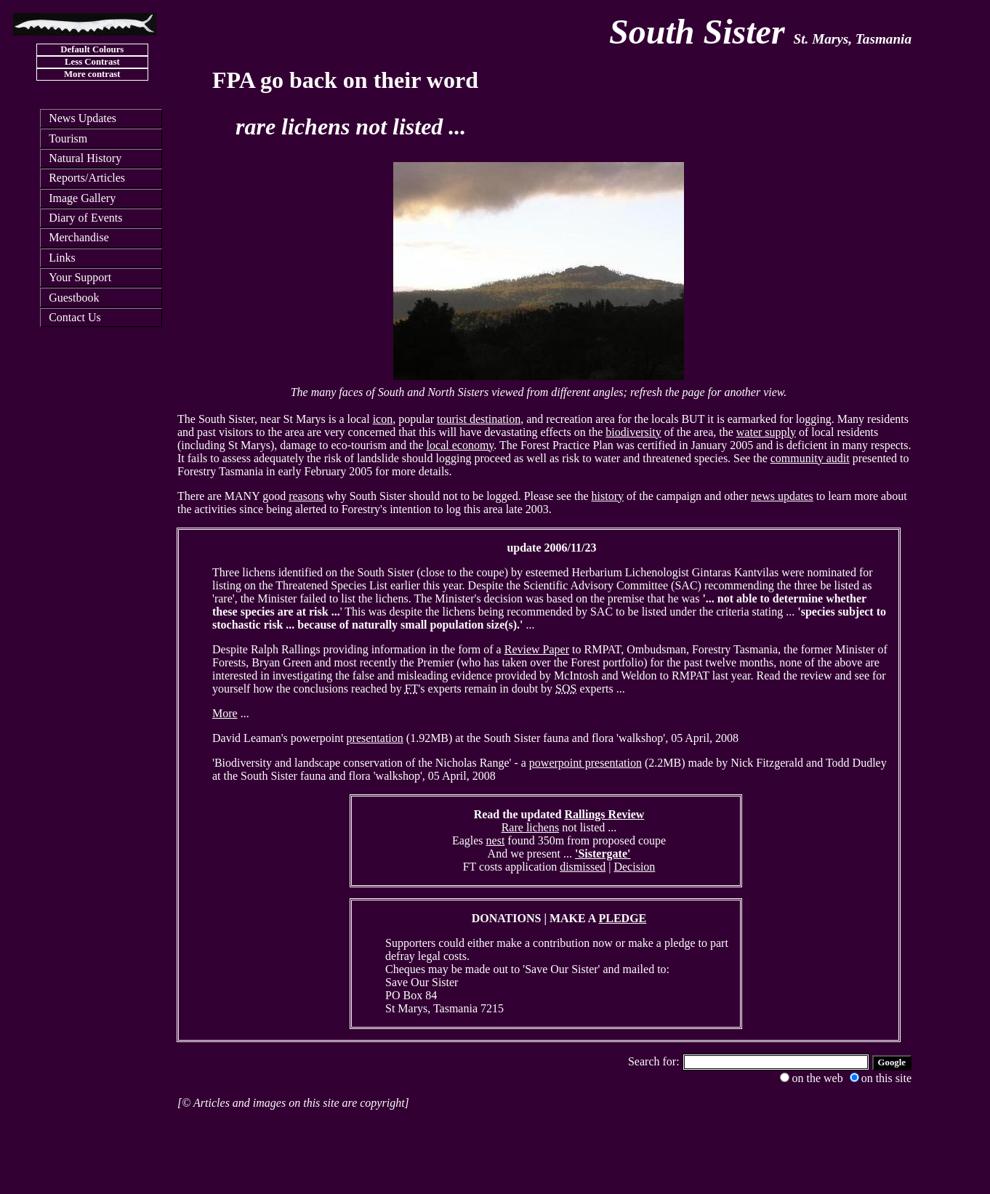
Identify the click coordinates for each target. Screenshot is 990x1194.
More (225, 713)
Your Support (80, 277)
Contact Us (75, 317)
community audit (810, 458)
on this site (880, 1078)
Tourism (68, 138)
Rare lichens (531, 827)
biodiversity (633, 432)
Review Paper (536, 649)
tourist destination (478, 419)
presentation (375, 738)
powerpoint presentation (585, 763)
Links (62, 257)
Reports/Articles (87, 178)
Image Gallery (82, 198)
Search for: (655, 1061)
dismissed (582, 866)
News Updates (82, 118)
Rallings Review (605, 814)
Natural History (85, 158)
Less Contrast (92, 62)
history (608, 496)
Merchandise (79, 237)
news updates (782, 496)
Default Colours (92, 49)
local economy (460, 445)
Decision (634, 866)
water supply (766, 432)
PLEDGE (623, 918)
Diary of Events (85, 217)
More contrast (92, 74)
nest (495, 840)
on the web (811, 1078)
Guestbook (74, 297)
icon (383, 419)
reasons (306, 496)
